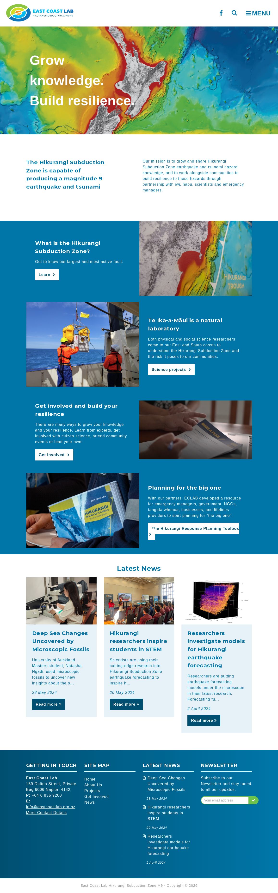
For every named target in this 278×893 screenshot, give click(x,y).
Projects (92, 791)
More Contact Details (46, 813)
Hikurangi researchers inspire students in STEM (169, 813)
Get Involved (96, 797)
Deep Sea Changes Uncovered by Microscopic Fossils (166, 784)
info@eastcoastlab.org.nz (50, 807)
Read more (49, 704)
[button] (254, 800)
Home (90, 779)
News (89, 802)
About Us (93, 785)
